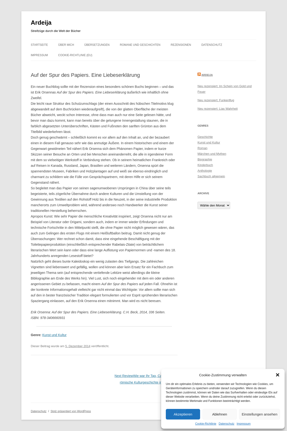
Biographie (205, 159)
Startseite (39, 45)
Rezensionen (181, 45)
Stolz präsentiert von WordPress (70, 411)
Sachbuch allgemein (211, 176)
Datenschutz (226, 423)
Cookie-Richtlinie (205, 423)
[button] (277, 375)
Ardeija (41, 22)
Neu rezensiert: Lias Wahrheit (218, 108)
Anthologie (205, 170)
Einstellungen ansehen (259, 414)
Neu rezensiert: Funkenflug (216, 100)
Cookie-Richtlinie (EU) (75, 55)
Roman (202, 148)
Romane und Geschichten (140, 45)
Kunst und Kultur (54, 335)
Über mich (66, 45)
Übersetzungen (96, 45)
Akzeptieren (183, 414)
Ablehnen (219, 414)
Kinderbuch (205, 165)
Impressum (244, 423)
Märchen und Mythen (212, 153)
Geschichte (205, 137)
